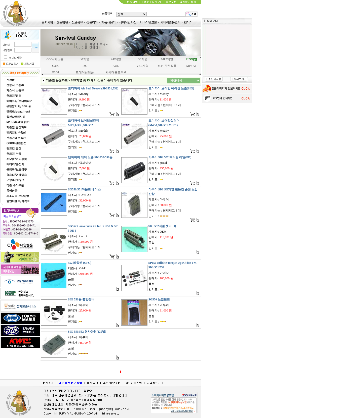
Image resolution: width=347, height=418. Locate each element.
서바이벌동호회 (170, 22)
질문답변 (62, 22)
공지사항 (47, 22)
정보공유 (77, 22)
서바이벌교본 (148, 22)
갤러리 (188, 22)
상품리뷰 (92, 22)
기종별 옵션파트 (57, 80)
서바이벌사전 (127, 22)
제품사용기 (108, 22)
